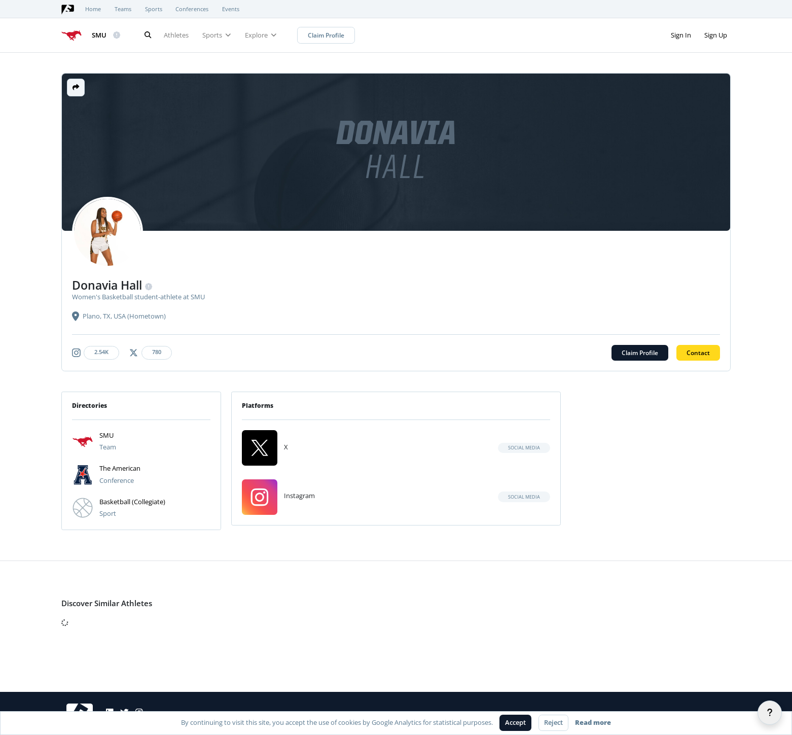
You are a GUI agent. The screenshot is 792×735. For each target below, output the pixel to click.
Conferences (191, 9)
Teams (123, 9)
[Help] (770, 713)
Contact (698, 353)
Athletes (176, 35)
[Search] (147, 35)
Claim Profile (326, 35)
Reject (553, 722)
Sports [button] (216, 35)
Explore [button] (261, 35)
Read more (593, 722)
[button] (76, 87)
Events (230, 9)
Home (93, 9)
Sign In (681, 35)
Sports (153, 9)
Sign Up (715, 35)
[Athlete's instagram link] (97, 353)
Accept (515, 722)
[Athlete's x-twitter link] (152, 353)
